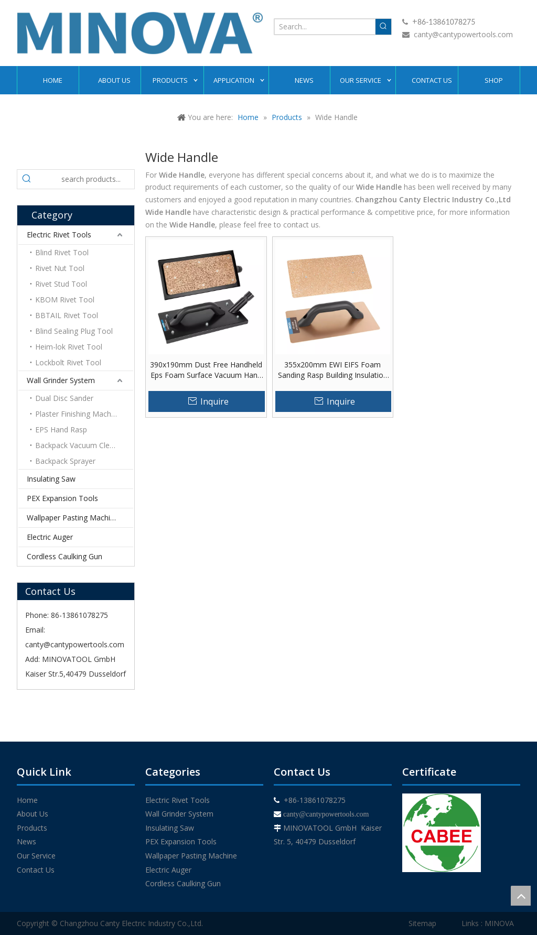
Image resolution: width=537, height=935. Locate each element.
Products (32, 828)
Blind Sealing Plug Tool (74, 331)
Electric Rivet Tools (59, 235)
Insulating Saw (51, 479)
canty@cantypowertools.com (463, 34)
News (26, 841)
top (521, 896)
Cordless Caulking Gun (64, 556)
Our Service (36, 856)
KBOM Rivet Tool (64, 300)
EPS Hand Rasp (61, 429)
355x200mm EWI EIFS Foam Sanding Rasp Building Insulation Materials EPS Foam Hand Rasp (333, 370)
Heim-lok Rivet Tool (68, 347)
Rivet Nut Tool (59, 268)
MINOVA (499, 923)
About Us (32, 814)
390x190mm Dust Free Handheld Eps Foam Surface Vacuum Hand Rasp (206, 370)
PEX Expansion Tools (62, 498)
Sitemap (422, 923)
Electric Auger (50, 537)
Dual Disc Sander (64, 398)
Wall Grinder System (61, 380)
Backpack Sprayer (65, 461)
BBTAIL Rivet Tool (66, 315)
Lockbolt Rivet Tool (68, 362)
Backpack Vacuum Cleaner (80, 445)
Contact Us (36, 870)
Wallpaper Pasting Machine (73, 518)
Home (27, 800)
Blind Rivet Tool (62, 252)
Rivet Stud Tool (61, 284)
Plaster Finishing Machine (78, 414)
